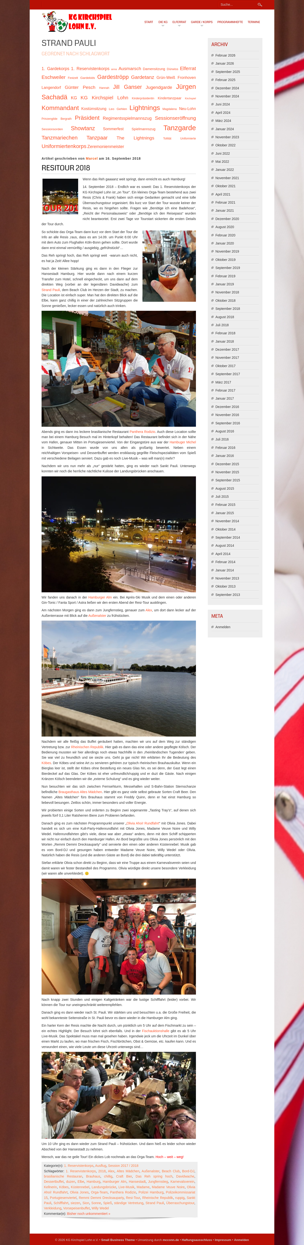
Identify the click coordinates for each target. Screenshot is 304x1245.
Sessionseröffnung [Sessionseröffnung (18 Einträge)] (175, 118)
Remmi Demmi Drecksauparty (101, 1198)
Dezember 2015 (227, 464)
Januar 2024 (224, 129)
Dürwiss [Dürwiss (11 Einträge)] (172, 69)
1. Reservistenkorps (79, 1166)
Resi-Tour (133, 1198)
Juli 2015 (222, 496)
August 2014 (224, 545)
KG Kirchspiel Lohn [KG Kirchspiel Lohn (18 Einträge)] (104, 97)
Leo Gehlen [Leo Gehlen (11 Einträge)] (118, 109)
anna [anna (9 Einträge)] (114, 69)
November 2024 (227, 96)
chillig (108, 1176)
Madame (143, 1187)
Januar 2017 (224, 398)
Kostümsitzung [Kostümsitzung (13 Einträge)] (93, 108)
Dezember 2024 (227, 88)
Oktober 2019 (225, 260)
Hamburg (93, 1181)
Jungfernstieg (158, 1181)
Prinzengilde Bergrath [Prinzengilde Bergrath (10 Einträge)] (56, 118)
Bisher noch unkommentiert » (88, 1214)
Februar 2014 (225, 562)
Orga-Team (99, 1192)
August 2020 (224, 227)
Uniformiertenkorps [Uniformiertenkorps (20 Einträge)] (64, 146)
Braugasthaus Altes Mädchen (80, 792)
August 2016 (224, 431)
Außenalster (97, 616)
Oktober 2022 (225, 145)
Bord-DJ (188, 1171)
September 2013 (227, 595)
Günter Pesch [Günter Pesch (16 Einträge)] (80, 87)
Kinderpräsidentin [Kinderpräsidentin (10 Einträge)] (143, 98)
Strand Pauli (51, 290)
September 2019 (227, 268)
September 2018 (227, 309)
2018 (102, 1171)
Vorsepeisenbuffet (76, 1208)
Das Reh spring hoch (154, 1176)
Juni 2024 (222, 104)
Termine (254, 22)
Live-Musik (126, 1187)
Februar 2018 (225, 333)
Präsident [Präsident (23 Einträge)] (87, 118)
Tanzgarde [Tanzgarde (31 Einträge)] (179, 128)
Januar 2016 (224, 456)
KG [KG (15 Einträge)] (74, 98)
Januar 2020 (224, 243)
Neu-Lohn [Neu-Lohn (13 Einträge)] (187, 108)
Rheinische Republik (157, 1198)
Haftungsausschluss (197, 1240)
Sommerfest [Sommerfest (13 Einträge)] (113, 129)
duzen (70, 1181)
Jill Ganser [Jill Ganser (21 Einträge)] (127, 87)
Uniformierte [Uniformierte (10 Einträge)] (188, 138)
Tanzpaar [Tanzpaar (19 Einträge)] (97, 138)
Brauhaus (93, 1176)
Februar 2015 (225, 505)
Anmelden (222, 627)
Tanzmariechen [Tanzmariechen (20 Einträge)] (60, 138)
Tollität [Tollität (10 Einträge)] (167, 138)
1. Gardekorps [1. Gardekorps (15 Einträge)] (55, 68)
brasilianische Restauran (63, 1176)
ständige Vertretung (128, 1203)
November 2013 (227, 578)
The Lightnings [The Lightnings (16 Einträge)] (135, 137)
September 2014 (227, 537)
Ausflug (100, 1166)
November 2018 (227, 292)
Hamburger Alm (100, 597)
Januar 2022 (224, 170)
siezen (75, 1203)
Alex (149, 610)
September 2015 (227, 480)
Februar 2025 (225, 80)
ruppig (180, 1198)
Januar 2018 (224, 341)
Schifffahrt (60, 1203)
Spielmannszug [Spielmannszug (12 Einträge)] (143, 129)
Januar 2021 (224, 210)
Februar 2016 (225, 448)
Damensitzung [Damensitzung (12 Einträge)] (154, 69)
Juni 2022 (222, 153)
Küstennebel (80, 1187)
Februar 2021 (225, 202)
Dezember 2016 (227, 407)
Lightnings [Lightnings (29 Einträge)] (144, 107)
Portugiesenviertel (63, 1198)
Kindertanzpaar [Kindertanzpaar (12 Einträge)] (169, 98)
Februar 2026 (225, 55)
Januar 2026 (224, 63)
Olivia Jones (79, 1192)
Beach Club (171, 1171)
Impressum (223, 1240)
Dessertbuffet (54, 1181)
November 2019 (227, 251)
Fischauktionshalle (155, 1031)
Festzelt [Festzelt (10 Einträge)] (73, 78)
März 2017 (223, 382)
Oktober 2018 (225, 300)
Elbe (81, 1181)
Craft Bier (124, 1176)
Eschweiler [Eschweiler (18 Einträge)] (54, 77)
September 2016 (227, 423)
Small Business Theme (118, 1240)
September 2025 (227, 72)
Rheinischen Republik (87, 747)
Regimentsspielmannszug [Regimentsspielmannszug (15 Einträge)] (127, 118)
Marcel (92, 158)
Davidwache (185, 1176)
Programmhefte (230, 22)
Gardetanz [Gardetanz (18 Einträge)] (142, 77)
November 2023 (227, 137)
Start (148, 22)
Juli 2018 (222, 325)
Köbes (46, 763)
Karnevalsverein (182, 1181)
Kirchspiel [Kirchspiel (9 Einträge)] (190, 98)
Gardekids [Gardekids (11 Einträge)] (87, 78)
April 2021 (222, 194)
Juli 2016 (222, 439)
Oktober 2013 (225, 586)
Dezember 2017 (227, 349)
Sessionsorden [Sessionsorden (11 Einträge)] (52, 129)
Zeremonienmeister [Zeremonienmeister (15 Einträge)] (105, 146)
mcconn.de (171, 1240)
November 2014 (227, 521)
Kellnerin (50, 1187)
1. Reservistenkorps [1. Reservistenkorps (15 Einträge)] (90, 68)
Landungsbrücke (104, 1187)
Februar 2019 (225, 276)
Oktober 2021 (225, 186)
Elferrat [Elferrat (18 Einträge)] (188, 68)
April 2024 (222, 113)
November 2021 (227, 178)
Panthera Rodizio (142, 432)
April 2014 (222, 554)
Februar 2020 (225, 235)
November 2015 (227, 472)
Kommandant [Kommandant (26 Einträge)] (60, 107)
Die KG (162, 22)
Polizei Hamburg (150, 1192)
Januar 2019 (224, 284)
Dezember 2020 (227, 219)
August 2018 (224, 317)
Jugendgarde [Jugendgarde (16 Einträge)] (159, 87)
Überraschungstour (180, 1203)
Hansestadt (137, 1181)
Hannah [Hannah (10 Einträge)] (104, 88)
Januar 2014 (224, 570)
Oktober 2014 (225, 529)
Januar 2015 (224, 513)
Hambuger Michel (183, 442)
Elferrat (179, 22)
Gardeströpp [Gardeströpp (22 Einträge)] (113, 77)
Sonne (96, 1203)
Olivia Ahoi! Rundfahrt (143, 823)
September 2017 (227, 374)
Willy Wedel (100, 1208)
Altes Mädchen (128, 1171)
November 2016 (227, 415)
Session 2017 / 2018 (123, 1166)
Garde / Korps (202, 22)
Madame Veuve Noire (168, 1187)
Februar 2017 (225, 390)
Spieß (107, 1203)
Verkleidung (52, 1208)
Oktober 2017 (225, 366)
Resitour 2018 (66, 168)
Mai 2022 (222, 161)
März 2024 (223, 121)
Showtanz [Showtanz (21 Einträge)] (83, 128)
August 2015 (224, 488)
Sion (85, 1203)
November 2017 (227, 357)
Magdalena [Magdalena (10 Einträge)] (169, 109)
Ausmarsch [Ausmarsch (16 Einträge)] (130, 68)
